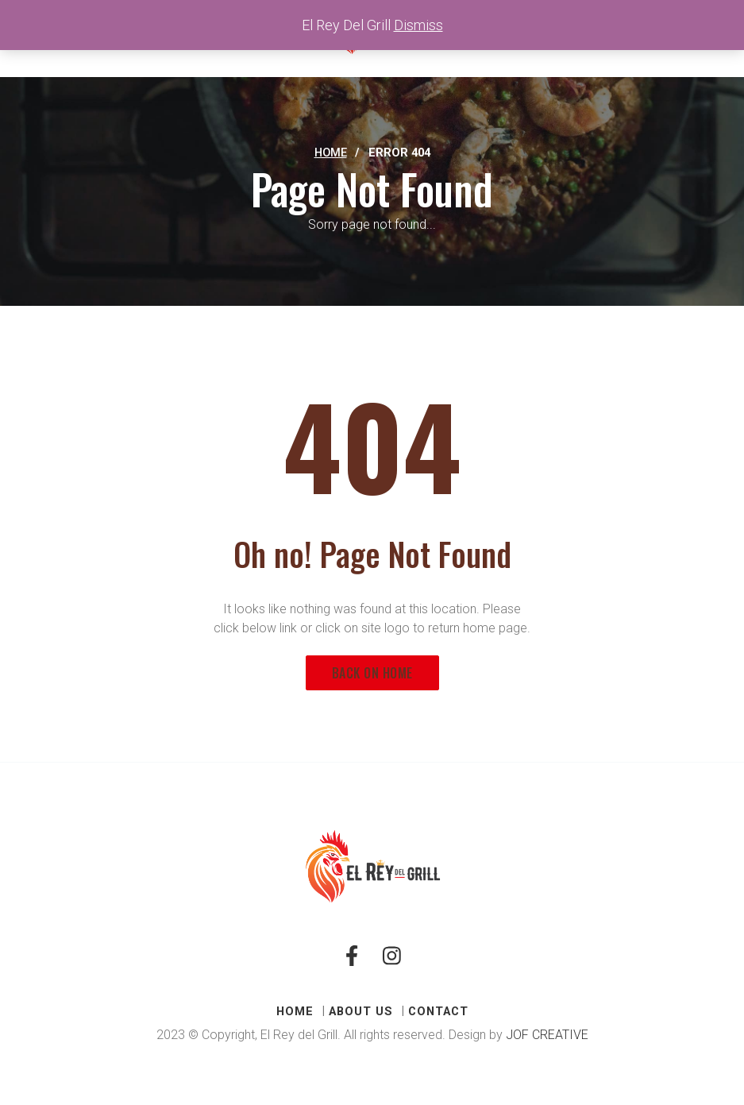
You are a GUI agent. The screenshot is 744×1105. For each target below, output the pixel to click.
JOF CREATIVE (547, 1034)
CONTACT (438, 1011)
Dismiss (418, 25)
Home (330, 152)
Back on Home (372, 672)
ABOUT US (361, 1011)
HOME (295, 1011)
